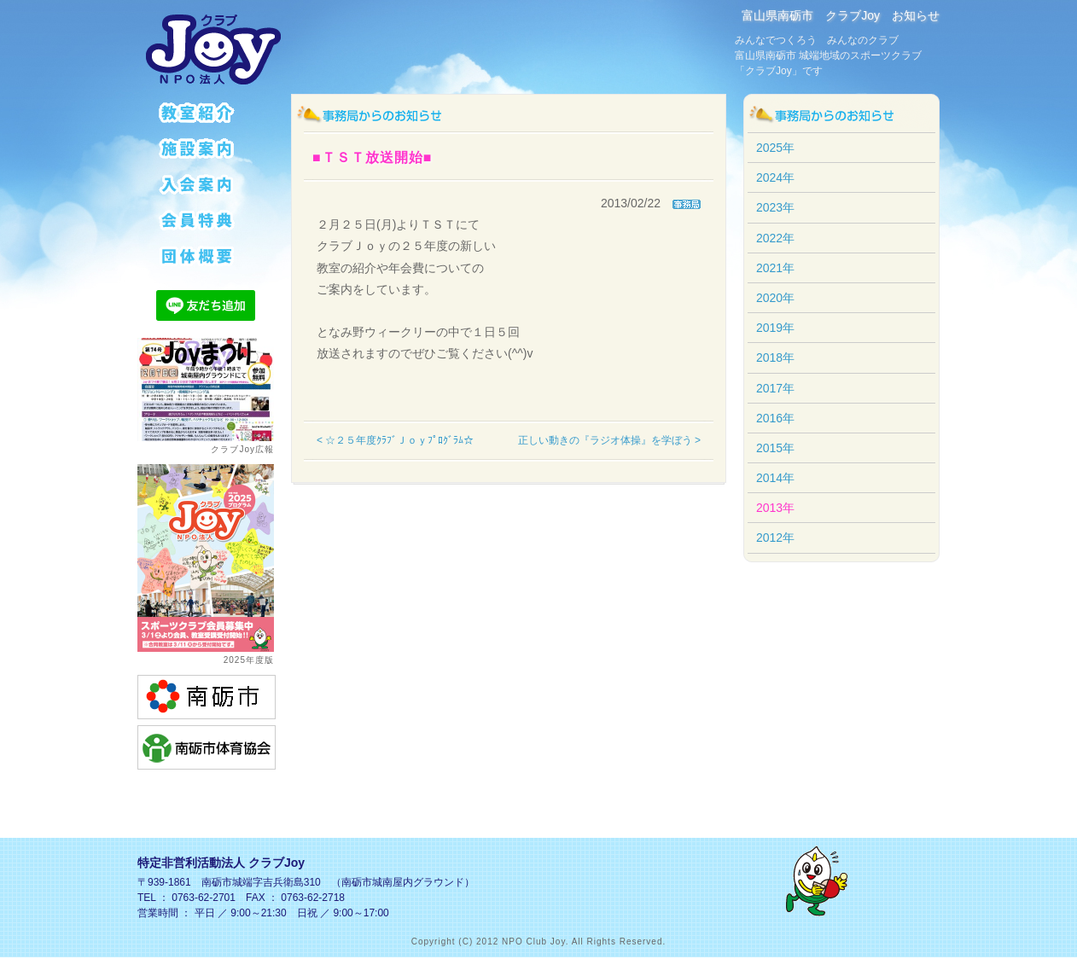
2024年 (775, 177)
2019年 (775, 327)
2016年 (775, 418)
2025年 (775, 147)
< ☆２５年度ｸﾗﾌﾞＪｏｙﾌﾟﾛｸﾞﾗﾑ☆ (395, 440)
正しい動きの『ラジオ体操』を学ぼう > (609, 440)
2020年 (775, 298)
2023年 (775, 207)
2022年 (775, 238)
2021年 (775, 268)
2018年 (775, 357)
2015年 (775, 448)
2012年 (775, 537)
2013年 (775, 507)
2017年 (775, 388)
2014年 (775, 478)
